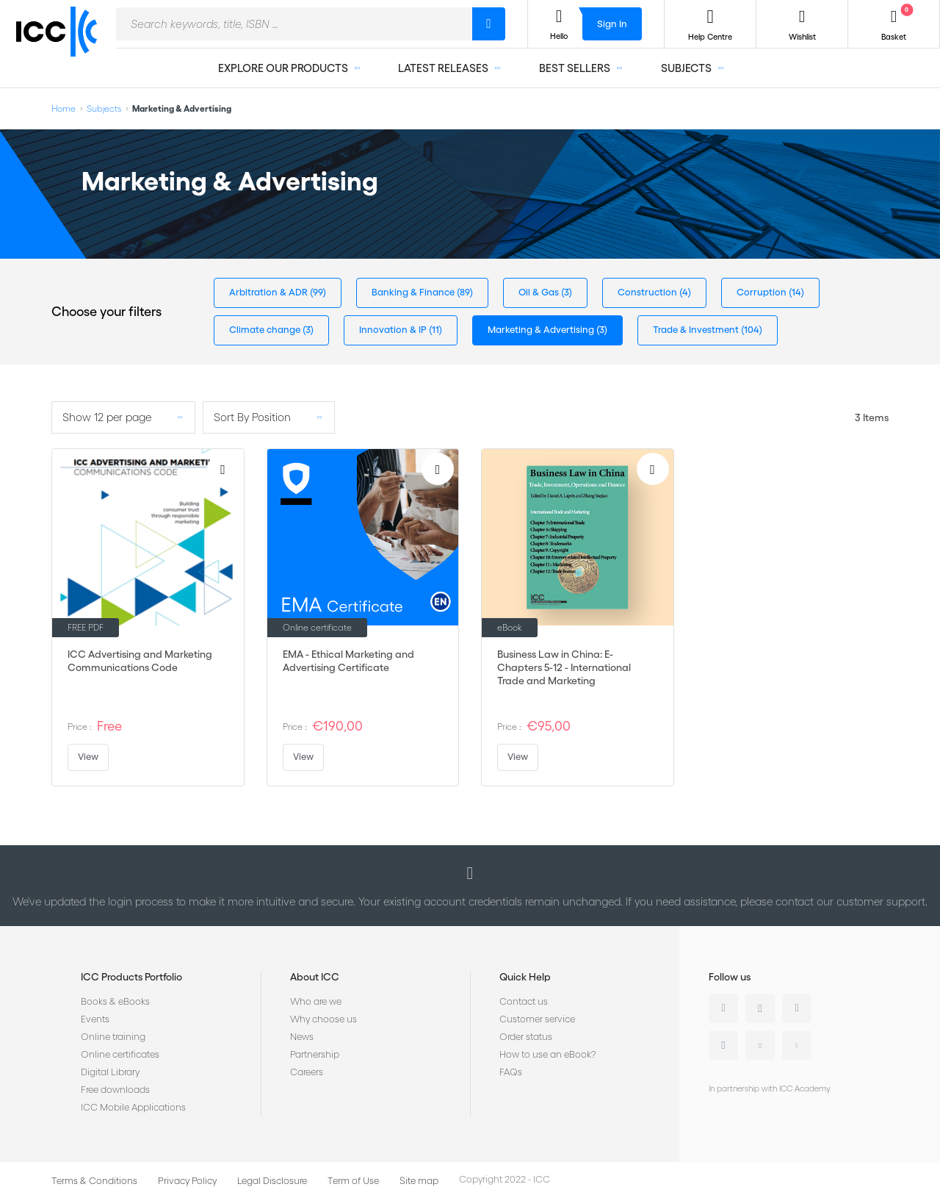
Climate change (266, 329)
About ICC (314, 977)
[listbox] (123, 417)
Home (63, 108)
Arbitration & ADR (269, 292)
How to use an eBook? (547, 1054)
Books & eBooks (115, 1001)
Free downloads (115, 1089)
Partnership (314, 1054)
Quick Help (525, 977)
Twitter (760, 1008)
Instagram (723, 1045)
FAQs (510, 1071)
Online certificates (120, 1054)
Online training (113, 1036)
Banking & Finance (414, 292)
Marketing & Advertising (542, 329)
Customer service (537, 1019)
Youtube (760, 1045)
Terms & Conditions (94, 1180)
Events (95, 1019)
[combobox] (294, 23)
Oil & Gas (539, 292)
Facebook (796, 1008)
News (302, 1036)
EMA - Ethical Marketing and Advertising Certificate (348, 660)
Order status (525, 1036)
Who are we (315, 1001)
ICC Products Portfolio (131, 977)
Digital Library (110, 1071)
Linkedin (723, 1008)
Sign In (612, 23)
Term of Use (353, 1180)
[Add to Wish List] (223, 469)
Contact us (523, 1001)
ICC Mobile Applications (133, 1107)
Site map (419, 1180)
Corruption (763, 292)
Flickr (796, 1045)
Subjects (104, 108)
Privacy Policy (187, 1180)
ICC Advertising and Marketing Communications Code (140, 660)
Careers (306, 1071)
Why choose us (323, 1019)
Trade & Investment (697, 329)
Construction (648, 292)
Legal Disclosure (272, 1180)
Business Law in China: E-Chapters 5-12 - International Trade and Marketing (564, 667)
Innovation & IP (394, 329)
